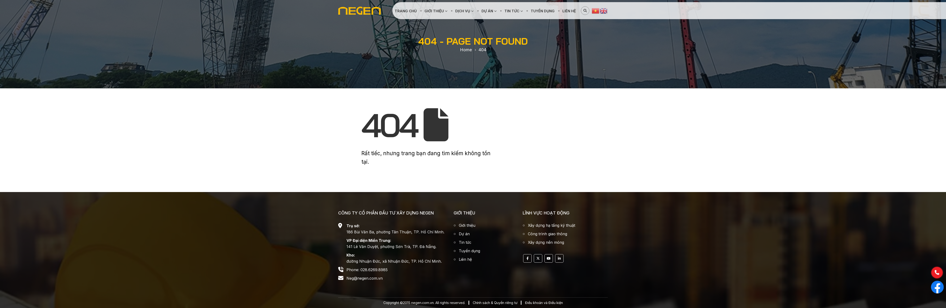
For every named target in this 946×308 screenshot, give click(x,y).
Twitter (538, 258)
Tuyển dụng (543, 11)
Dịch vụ (462, 11)
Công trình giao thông (547, 233)
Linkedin (559, 258)
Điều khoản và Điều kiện (544, 303)
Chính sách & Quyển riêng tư (495, 303)
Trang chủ (406, 11)
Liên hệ (569, 11)
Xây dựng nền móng (546, 242)
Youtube (548, 258)
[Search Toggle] (585, 10)
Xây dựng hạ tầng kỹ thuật (551, 225)
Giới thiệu (434, 11)
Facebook (527, 258)
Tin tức (511, 11)
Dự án (487, 11)
